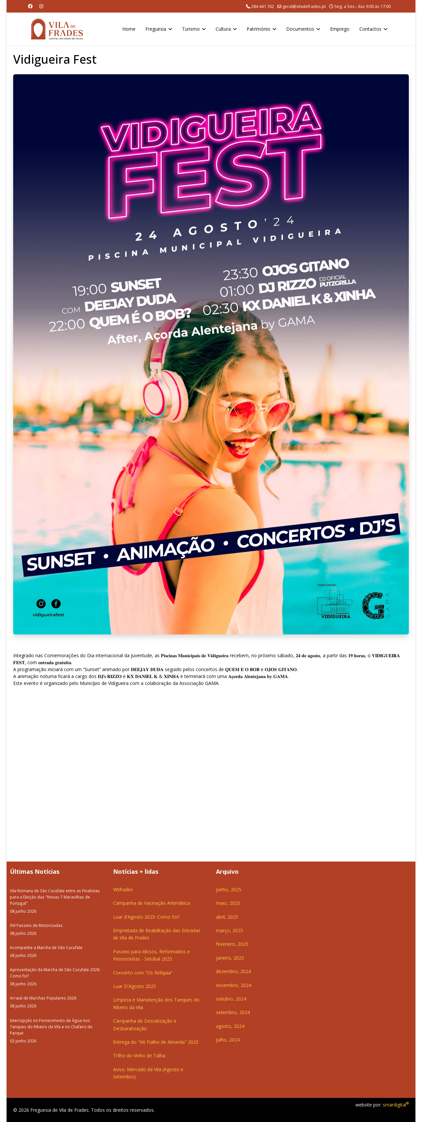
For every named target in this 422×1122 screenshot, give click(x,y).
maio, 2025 (228, 903)
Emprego (339, 29)
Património (258, 29)
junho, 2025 (228, 889)
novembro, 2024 (233, 985)
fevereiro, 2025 (232, 944)
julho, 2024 (228, 1040)
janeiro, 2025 (230, 958)
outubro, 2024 (231, 999)
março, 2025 (229, 930)
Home (129, 29)
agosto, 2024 (230, 1026)
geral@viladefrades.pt (304, 6)
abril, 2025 (227, 917)
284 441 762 (262, 6)
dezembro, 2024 (233, 971)
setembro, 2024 (233, 1012)
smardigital (396, 1105)
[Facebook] (30, 6)
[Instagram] (41, 6)
